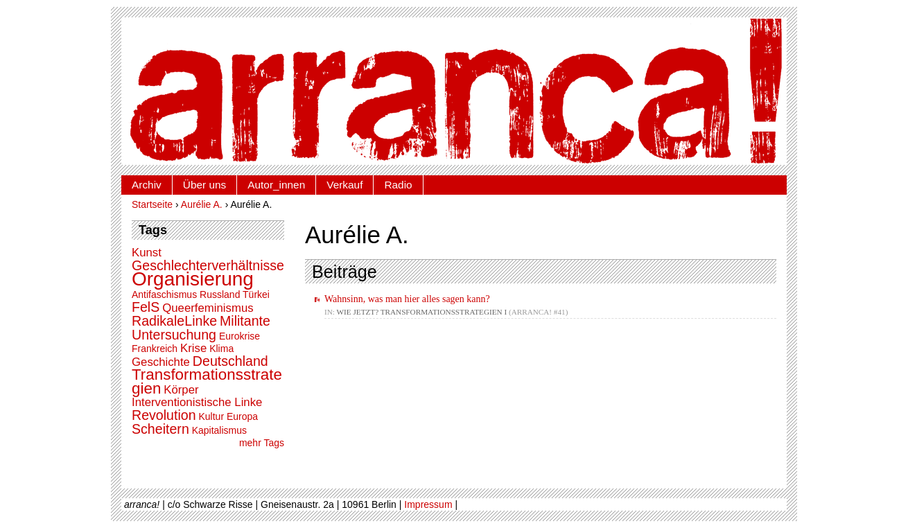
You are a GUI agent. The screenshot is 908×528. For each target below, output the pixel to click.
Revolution (164, 415)
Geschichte (161, 362)
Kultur (211, 416)
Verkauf (344, 185)
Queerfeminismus (208, 308)
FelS (145, 307)
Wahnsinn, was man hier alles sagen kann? (407, 299)
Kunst (146, 252)
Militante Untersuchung (201, 327)
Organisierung (193, 279)
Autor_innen (276, 185)
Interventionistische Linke (197, 402)
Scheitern (160, 429)
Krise (193, 348)
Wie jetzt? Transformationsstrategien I (422, 312)
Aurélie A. (201, 204)
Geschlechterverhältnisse (208, 265)
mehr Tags (261, 442)
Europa (242, 416)
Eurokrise (239, 336)
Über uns (204, 185)
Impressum (428, 504)
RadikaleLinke (174, 320)
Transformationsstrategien (207, 381)
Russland (220, 294)
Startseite (152, 204)
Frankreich (154, 348)
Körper (181, 389)
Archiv (146, 185)
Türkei (256, 294)
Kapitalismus (219, 430)
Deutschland (230, 361)
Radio (398, 185)
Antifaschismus (164, 294)
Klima (221, 348)
